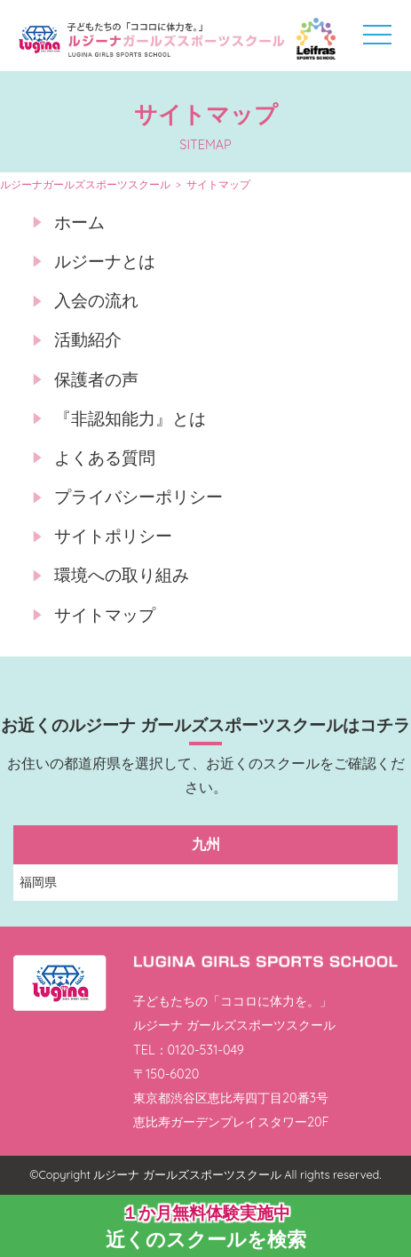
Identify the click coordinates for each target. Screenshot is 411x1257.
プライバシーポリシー (138, 496)
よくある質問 (104, 457)
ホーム (79, 222)
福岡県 (38, 881)
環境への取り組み (121, 574)
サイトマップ (104, 614)
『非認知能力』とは (130, 418)
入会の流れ (96, 300)
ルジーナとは (104, 261)
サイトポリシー (113, 535)
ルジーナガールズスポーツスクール (85, 184)
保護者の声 (96, 379)
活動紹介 (88, 339)
